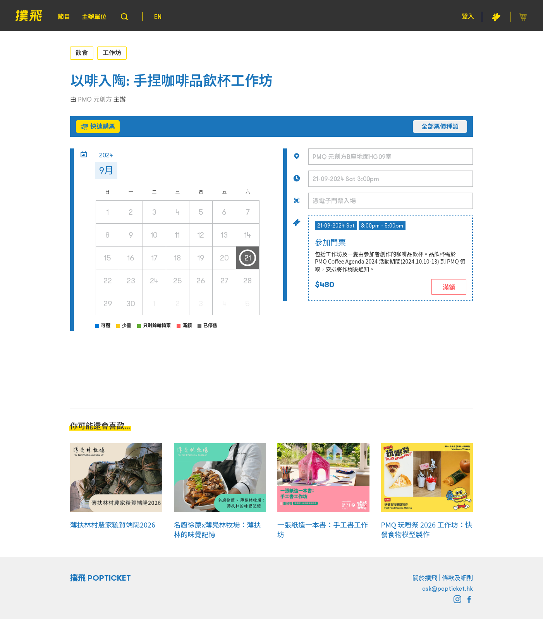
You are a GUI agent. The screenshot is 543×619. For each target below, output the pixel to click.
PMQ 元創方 (95, 99)
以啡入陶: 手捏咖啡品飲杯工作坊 (171, 81)
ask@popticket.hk (447, 588)
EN (158, 17)
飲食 (82, 53)
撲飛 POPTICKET (100, 578)
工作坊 (112, 53)
